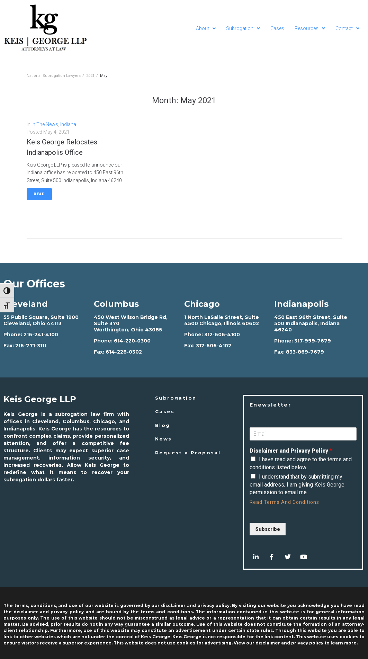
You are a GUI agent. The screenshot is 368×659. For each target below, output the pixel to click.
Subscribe (267, 529)
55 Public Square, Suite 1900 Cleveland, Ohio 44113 (41, 320)
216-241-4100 (41, 334)
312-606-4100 (222, 334)
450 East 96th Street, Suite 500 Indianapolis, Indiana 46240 (310, 323)
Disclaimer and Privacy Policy (291, 450)
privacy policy (307, 642)
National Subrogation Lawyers (54, 75)
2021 (90, 75)
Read (39, 194)
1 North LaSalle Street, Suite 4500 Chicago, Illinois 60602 (221, 320)
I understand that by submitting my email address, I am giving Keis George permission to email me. (297, 484)
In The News (45, 124)
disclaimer (267, 642)
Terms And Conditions (291, 502)
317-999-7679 (312, 341)
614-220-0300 (132, 341)
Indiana (68, 124)
